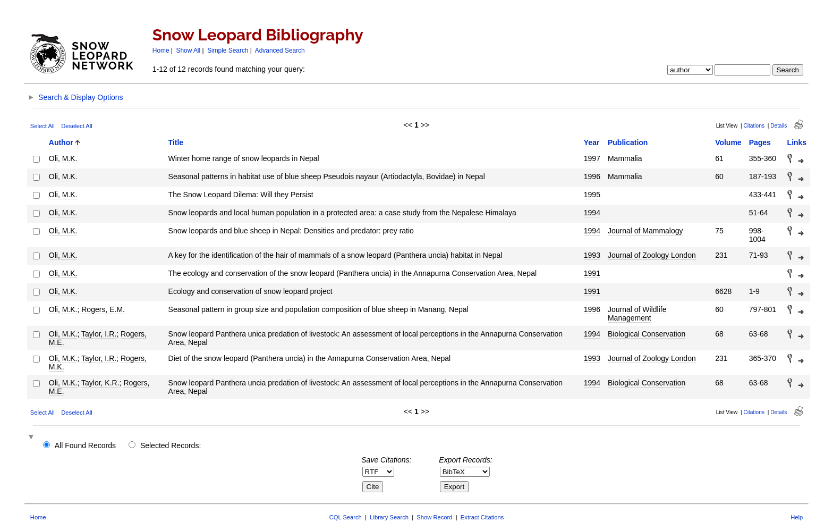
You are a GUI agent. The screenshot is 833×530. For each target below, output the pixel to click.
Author (61, 142)
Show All (188, 50)
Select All (42, 126)
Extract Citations (482, 517)
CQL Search (345, 517)
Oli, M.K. (63, 158)
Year (592, 142)
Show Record (434, 517)
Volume (728, 142)
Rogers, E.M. (103, 309)
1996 (592, 176)
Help (796, 517)
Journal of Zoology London (652, 255)
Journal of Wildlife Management (637, 313)
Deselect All (76, 126)
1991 (592, 273)
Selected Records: (170, 445)
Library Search (389, 517)
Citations (753, 126)
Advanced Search (280, 50)
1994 (592, 212)
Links (797, 142)
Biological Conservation (646, 334)
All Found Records (85, 445)
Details (778, 126)
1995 (592, 194)
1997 (592, 158)
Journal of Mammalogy (645, 230)
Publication (628, 142)
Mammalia (625, 158)
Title (176, 142)
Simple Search (227, 50)
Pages (760, 142)
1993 (592, 255)
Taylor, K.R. (100, 382)
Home (160, 50)
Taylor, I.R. (98, 334)
